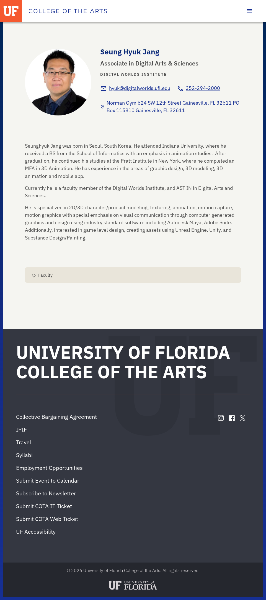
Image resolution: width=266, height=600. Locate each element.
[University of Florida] (11, 11)
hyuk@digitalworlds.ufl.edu (139, 88)
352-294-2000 (203, 88)
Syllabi (24, 455)
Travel (23, 442)
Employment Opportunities (49, 468)
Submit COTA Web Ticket (47, 519)
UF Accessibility (36, 531)
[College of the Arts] (68, 11)
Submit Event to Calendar (47, 480)
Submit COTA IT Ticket (44, 506)
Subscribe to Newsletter (46, 493)
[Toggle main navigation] (249, 11)
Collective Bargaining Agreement (56, 416)
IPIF (21, 429)
